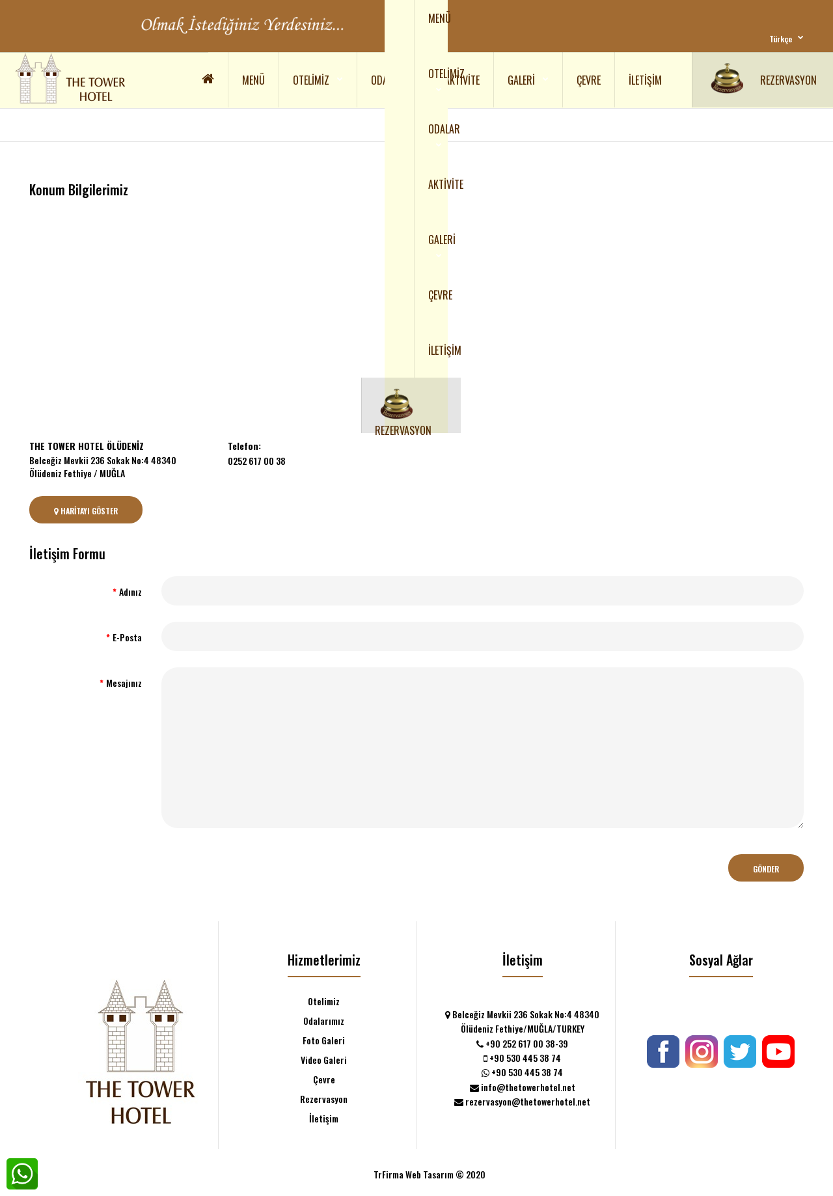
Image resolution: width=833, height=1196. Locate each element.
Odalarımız (323, 1020)
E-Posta (127, 637)
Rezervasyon (324, 1099)
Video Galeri (324, 1059)
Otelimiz (324, 1001)
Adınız (130, 591)
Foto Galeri (324, 1040)
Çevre (324, 1079)
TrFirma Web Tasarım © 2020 (429, 1174)
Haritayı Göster (86, 510)
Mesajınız (124, 682)
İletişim (323, 1118)
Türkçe (780, 38)
